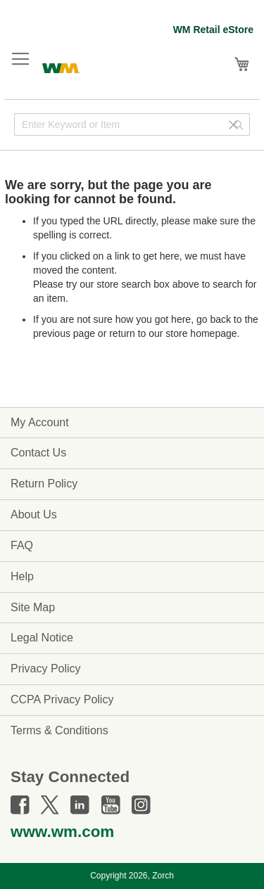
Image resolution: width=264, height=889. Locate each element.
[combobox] (132, 124)
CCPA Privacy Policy (62, 699)
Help (22, 576)
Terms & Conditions (59, 730)
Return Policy (44, 484)
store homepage (201, 333)
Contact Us (38, 453)
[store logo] (61, 66)
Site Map (33, 607)
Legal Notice (42, 638)
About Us (34, 514)
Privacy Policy (46, 668)
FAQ (22, 545)
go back (213, 319)
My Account (40, 422)
